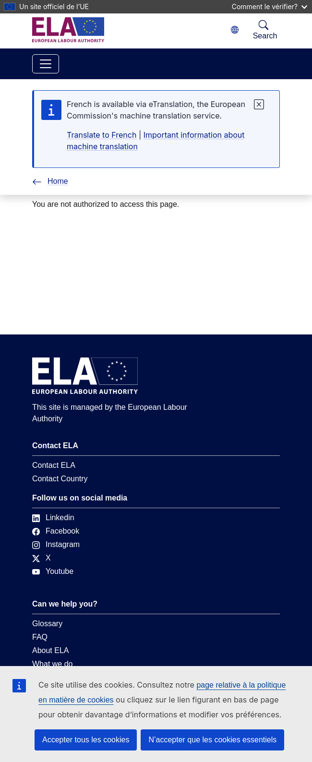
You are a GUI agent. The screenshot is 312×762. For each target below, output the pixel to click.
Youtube (52, 571)
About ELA (50, 650)
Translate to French (101, 135)
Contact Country (60, 479)
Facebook (55, 531)
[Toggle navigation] (45, 63)
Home (50, 181)
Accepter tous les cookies (85, 740)
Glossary (47, 623)
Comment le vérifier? (269, 6)
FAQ (40, 637)
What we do (52, 664)
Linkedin (53, 517)
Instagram (56, 544)
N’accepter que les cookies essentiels (212, 740)
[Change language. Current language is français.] (235, 30)
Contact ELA (53, 465)
